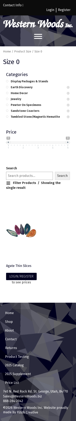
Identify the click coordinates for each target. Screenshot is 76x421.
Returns (11, 348)
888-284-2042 (13, 401)
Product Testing (17, 357)
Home (7, 51)
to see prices (21, 282)
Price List (12, 383)
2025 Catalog (14, 365)
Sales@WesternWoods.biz (22, 396)
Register (64, 10)
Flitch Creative (27, 412)
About (9, 330)
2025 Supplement (18, 374)
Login (50, 10)
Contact (11, 339)
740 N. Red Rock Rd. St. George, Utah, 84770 (35, 391)
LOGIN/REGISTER (21, 276)
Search (11, 168)
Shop (9, 322)
